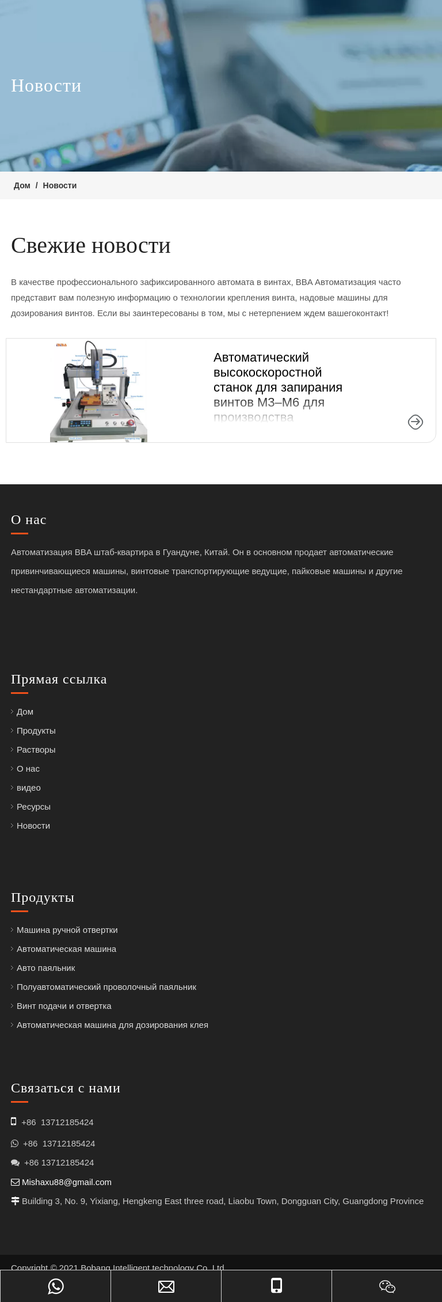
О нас (28, 768)
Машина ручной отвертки (67, 930)
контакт (371, 313)
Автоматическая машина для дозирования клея (112, 1025)
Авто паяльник (46, 968)
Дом (25, 711)
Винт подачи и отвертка (64, 1006)
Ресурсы (34, 806)
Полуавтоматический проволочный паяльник (106, 987)
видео (29, 787)
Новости (33, 825)
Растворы (36, 749)
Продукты (36, 730)
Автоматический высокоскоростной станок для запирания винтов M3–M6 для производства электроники (278, 394)
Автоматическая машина (66, 949)
